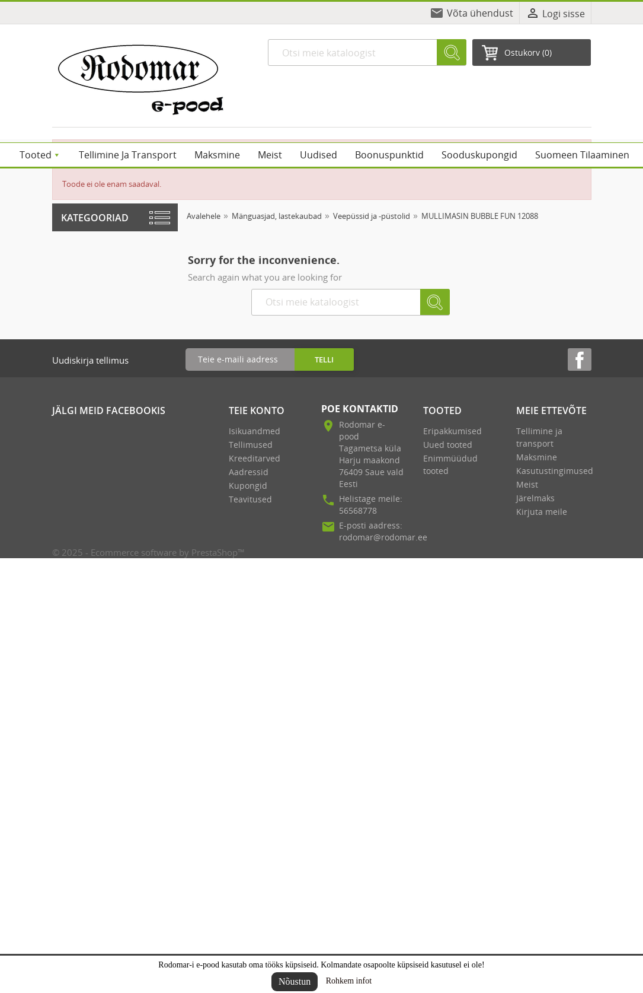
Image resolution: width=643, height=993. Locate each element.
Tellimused (251, 444)
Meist (527, 484)
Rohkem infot (349, 980)
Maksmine (536, 457)
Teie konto (256, 410)
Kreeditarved (254, 458)
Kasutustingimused (554, 470)
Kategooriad (95, 217)
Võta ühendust (480, 13)
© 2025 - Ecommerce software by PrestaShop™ (148, 552)
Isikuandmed (254, 431)
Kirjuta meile (541, 511)
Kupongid (248, 485)
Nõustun (295, 981)
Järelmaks (535, 498)
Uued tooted (447, 444)
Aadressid (248, 472)
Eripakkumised (452, 431)
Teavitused (250, 499)
